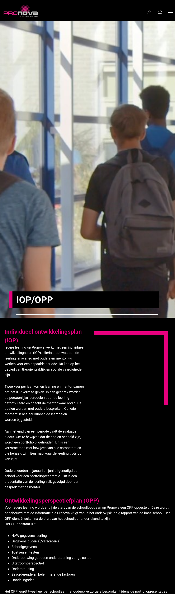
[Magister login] (150, 12)
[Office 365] (160, 12)
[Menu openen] (170, 10)
